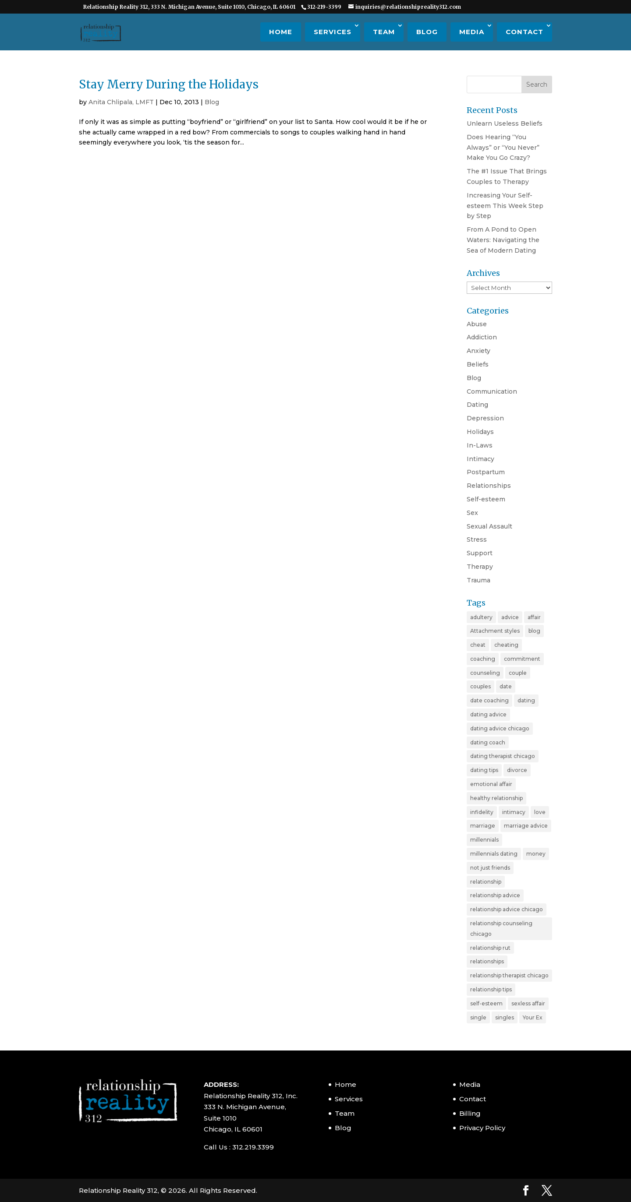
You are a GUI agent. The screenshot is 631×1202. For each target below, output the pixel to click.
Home (280, 32)
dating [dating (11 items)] (526, 700)
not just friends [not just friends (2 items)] (490, 867)
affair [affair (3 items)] (534, 617)
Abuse (477, 324)
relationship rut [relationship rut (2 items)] (490, 948)
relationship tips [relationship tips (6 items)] (491, 989)
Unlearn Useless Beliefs (504, 123)
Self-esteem (486, 499)
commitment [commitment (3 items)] (522, 659)
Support (480, 553)
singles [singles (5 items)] (504, 1017)
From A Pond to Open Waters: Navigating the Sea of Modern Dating (503, 240)
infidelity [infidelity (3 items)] (481, 812)
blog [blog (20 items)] (534, 630)
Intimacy (480, 459)
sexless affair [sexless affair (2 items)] (528, 1003)
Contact (524, 32)
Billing (470, 1113)
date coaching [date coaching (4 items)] (489, 700)
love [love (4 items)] (540, 812)
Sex (472, 513)
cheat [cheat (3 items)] (478, 645)
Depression (485, 418)
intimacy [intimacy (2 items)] (513, 812)
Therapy (480, 567)
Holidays (480, 432)
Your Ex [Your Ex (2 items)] (532, 1017)
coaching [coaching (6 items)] (482, 659)
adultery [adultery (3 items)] (481, 617)
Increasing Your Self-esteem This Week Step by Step (505, 205)
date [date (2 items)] (506, 686)
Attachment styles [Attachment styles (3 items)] (495, 630)
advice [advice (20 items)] (510, 617)
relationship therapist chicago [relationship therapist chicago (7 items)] (509, 975)
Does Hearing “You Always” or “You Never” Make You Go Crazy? (503, 147)
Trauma (478, 580)
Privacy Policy (482, 1128)
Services (332, 32)
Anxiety (478, 351)
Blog (427, 32)
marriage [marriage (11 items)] (482, 825)
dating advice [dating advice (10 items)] (488, 714)
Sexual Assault (489, 526)
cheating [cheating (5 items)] (506, 645)
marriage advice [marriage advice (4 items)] (526, 825)
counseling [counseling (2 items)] (485, 673)
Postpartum (486, 472)
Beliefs (478, 364)
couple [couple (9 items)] (518, 673)
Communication (492, 391)
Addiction (482, 337)
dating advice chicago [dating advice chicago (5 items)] (499, 728)
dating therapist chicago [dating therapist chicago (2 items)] (502, 756)
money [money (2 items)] (536, 853)
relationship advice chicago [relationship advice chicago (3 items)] (506, 909)
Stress (477, 539)
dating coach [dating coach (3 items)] (487, 742)
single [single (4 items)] (478, 1017)
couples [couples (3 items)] (480, 686)
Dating (477, 405)
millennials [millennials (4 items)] (484, 839)
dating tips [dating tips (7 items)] (484, 770)
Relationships (489, 486)
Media (471, 32)
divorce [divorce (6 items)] (517, 770)
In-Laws (480, 445)
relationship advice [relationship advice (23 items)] (495, 895)
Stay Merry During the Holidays (169, 84)
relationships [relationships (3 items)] (487, 961)
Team (384, 32)
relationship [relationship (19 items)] (485, 881)
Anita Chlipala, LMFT (121, 102)
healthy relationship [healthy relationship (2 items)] (496, 798)
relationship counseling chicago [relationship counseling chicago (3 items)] (501, 928)
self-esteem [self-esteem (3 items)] (486, 1003)
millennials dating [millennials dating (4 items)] (494, 853)
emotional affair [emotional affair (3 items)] (491, 784)
